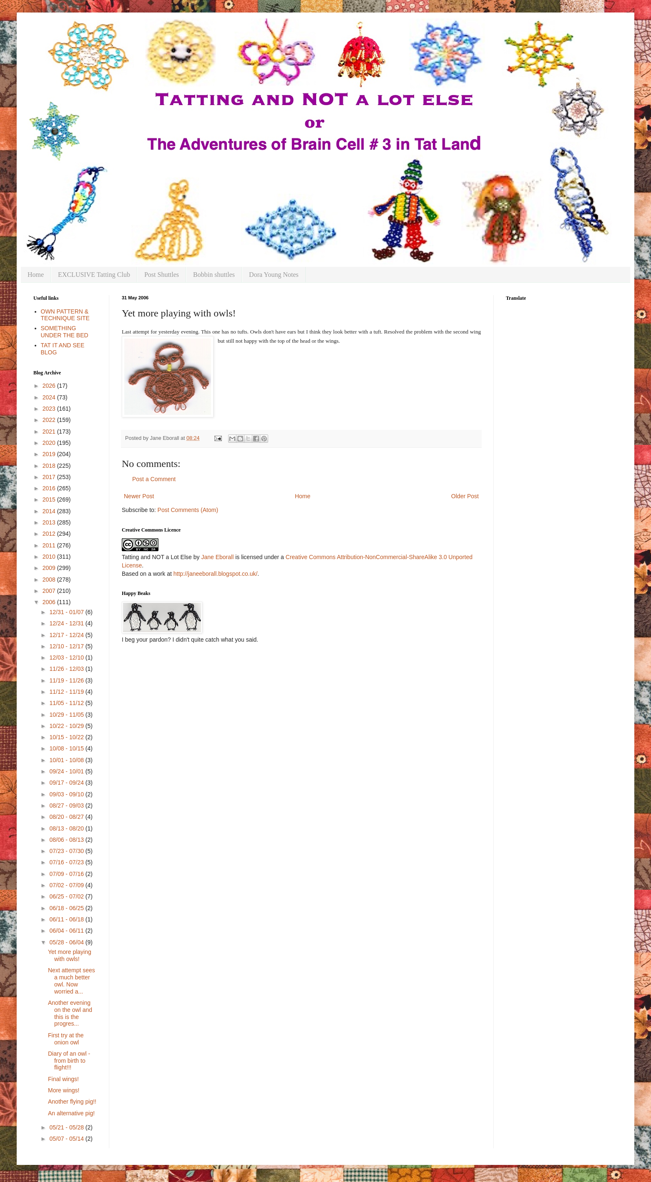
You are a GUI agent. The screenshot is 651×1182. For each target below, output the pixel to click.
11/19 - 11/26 (67, 680)
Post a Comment (154, 479)
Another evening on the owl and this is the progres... (70, 1013)
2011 (50, 545)
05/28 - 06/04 (67, 942)
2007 (50, 590)
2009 (50, 568)
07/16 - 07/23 (67, 862)
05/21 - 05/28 (67, 1127)
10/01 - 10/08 (67, 760)
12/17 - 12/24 (67, 635)
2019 (50, 454)
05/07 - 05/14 (67, 1138)
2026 (50, 385)
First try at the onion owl (66, 1039)
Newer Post (139, 496)
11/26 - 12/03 (67, 668)
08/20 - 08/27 (67, 816)
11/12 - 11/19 (67, 691)
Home (36, 274)
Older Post (465, 496)
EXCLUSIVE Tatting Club (94, 274)
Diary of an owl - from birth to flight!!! (69, 1060)
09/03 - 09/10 (67, 794)
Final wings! (63, 1079)
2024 (50, 397)
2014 (50, 511)
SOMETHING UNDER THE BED (64, 332)
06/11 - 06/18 (67, 919)
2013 (50, 522)
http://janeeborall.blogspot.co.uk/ (215, 573)
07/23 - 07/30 (67, 851)
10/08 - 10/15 (67, 748)
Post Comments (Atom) (188, 510)
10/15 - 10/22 (67, 737)
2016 (50, 488)
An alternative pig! (71, 1113)
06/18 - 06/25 (67, 908)
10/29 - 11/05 (67, 714)
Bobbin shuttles (214, 274)
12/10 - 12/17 (67, 646)
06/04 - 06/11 (67, 930)
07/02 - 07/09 (67, 885)
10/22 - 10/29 (67, 726)
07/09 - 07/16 (67, 874)
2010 (50, 556)
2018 (50, 465)
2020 (50, 442)
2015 (50, 499)
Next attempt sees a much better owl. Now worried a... (71, 980)
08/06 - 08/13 (67, 839)
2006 (50, 602)
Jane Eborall (217, 557)
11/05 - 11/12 (67, 703)
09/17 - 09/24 (67, 782)
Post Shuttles (161, 274)
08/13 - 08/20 (67, 828)
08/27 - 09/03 (67, 805)
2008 (50, 579)
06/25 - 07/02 (67, 896)
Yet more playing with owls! (69, 955)
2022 (50, 420)
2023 (50, 408)
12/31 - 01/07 (67, 612)
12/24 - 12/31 (67, 623)
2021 (50, 431)
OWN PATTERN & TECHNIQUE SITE (65, 315)
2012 (50, 533)
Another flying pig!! (72, 1101)
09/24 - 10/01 (67, 771)
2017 (50, 477)
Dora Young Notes (274, 274)
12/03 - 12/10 (67, 657)
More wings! (63, 1090)
